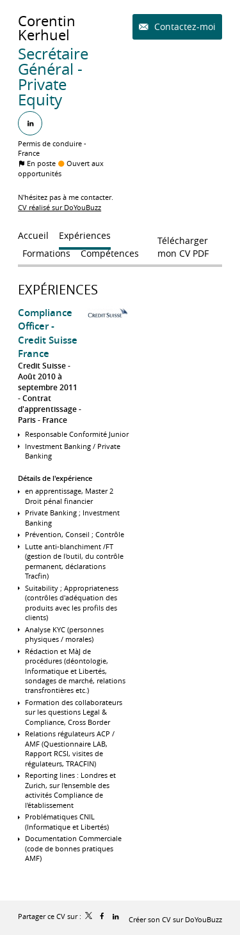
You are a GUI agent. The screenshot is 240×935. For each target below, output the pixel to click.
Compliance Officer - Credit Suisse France (47, 333)
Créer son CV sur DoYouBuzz (175, 919)
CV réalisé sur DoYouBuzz (59, 207)
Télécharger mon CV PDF (183, 243)
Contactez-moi (184, 26)
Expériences (58, 289)
